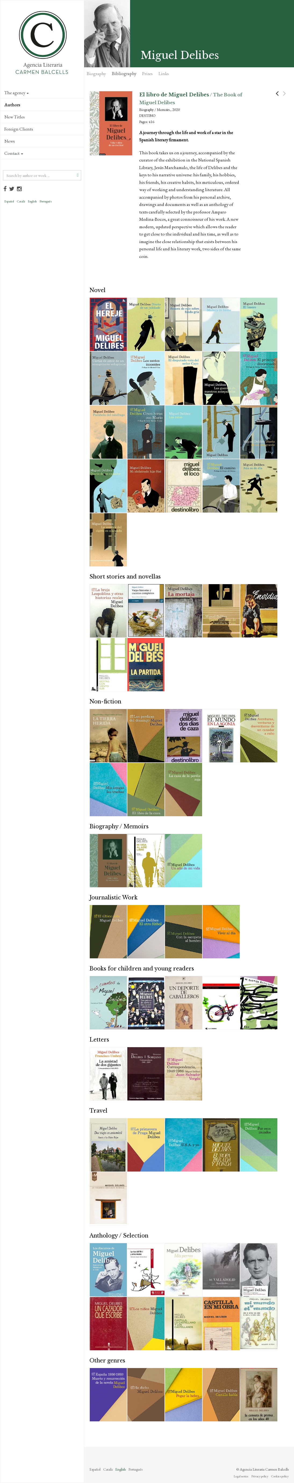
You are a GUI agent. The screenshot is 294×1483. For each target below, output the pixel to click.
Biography (96, 73)
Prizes (147, 73)
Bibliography (124, 73)
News (9, 141)
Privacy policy (259, 1476)
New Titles (14, 117)
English (32, 201)
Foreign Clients (18, 129)
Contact (13, 153)
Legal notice (241, 1476)
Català (21, 201)
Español (9, 201)
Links (164, 73)
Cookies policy (280, 1476)
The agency (16, 93)
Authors (12, 105)
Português (46, 201)
